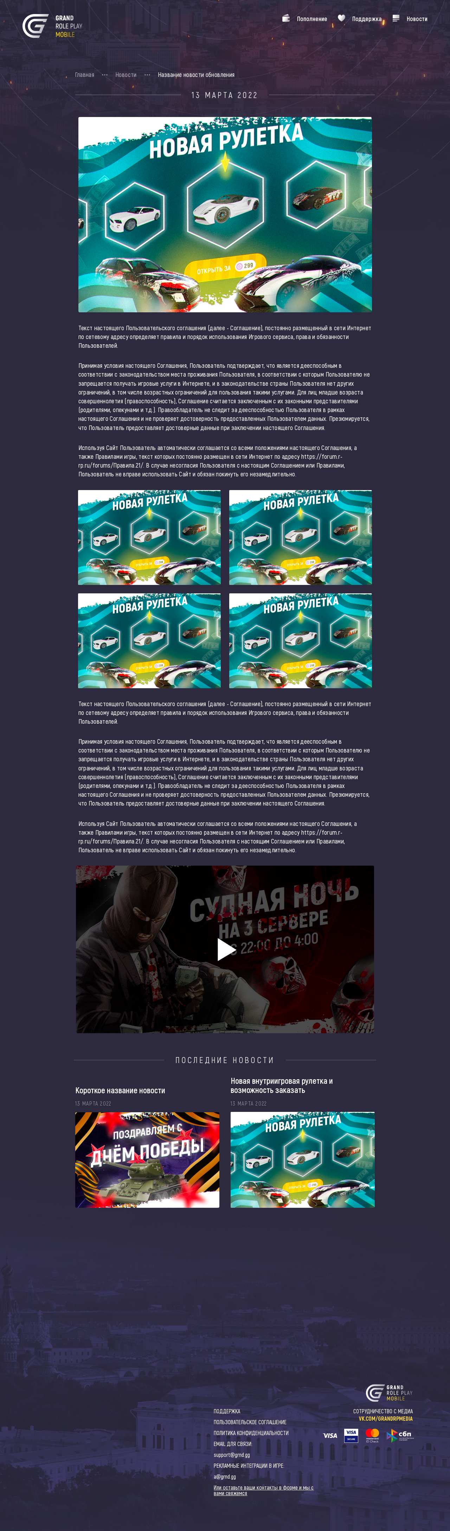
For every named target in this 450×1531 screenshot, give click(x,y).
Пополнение (312, 18)
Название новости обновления (196, 74)
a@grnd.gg (225, 1476)
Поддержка (367, 18)
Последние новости (225, 1059)
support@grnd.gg (232, 1454)
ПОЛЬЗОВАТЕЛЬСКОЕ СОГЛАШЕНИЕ (250, 1422)
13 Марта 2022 (225, 94)
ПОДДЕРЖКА (227, 1411)
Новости (417, 18)
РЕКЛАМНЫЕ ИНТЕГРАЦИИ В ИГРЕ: (249, 1465)
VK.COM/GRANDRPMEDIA (386, 1418)
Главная (85, 74)
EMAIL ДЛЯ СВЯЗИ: (233, 1443)
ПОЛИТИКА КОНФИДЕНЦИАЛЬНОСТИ (251, 1432)
